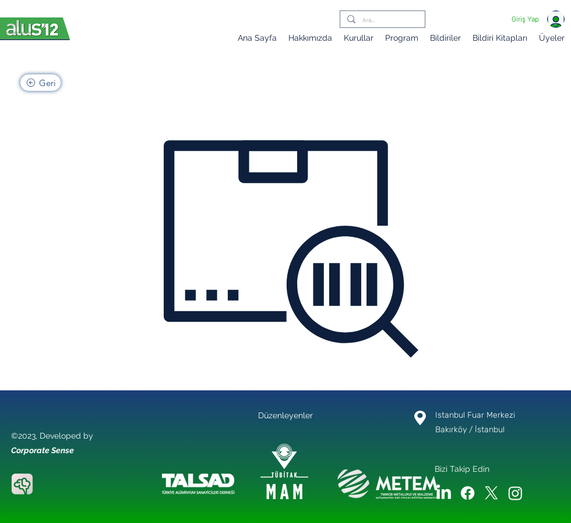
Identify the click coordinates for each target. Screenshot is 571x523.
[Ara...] (381, 21)
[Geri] (40, 82)
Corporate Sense (42, 450)
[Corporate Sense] (22, 484)
